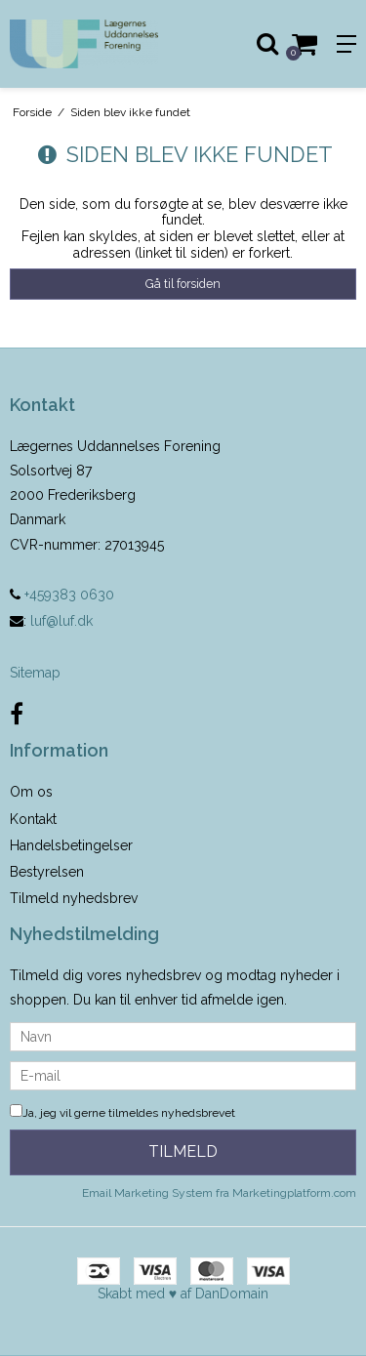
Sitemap (35, 672)
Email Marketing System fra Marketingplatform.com (219, 1193)
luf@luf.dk (61, 621)
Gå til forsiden (183, 283)
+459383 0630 (62, 594)
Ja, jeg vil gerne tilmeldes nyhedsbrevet (122, 1113)
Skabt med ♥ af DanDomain (183, 1293)
